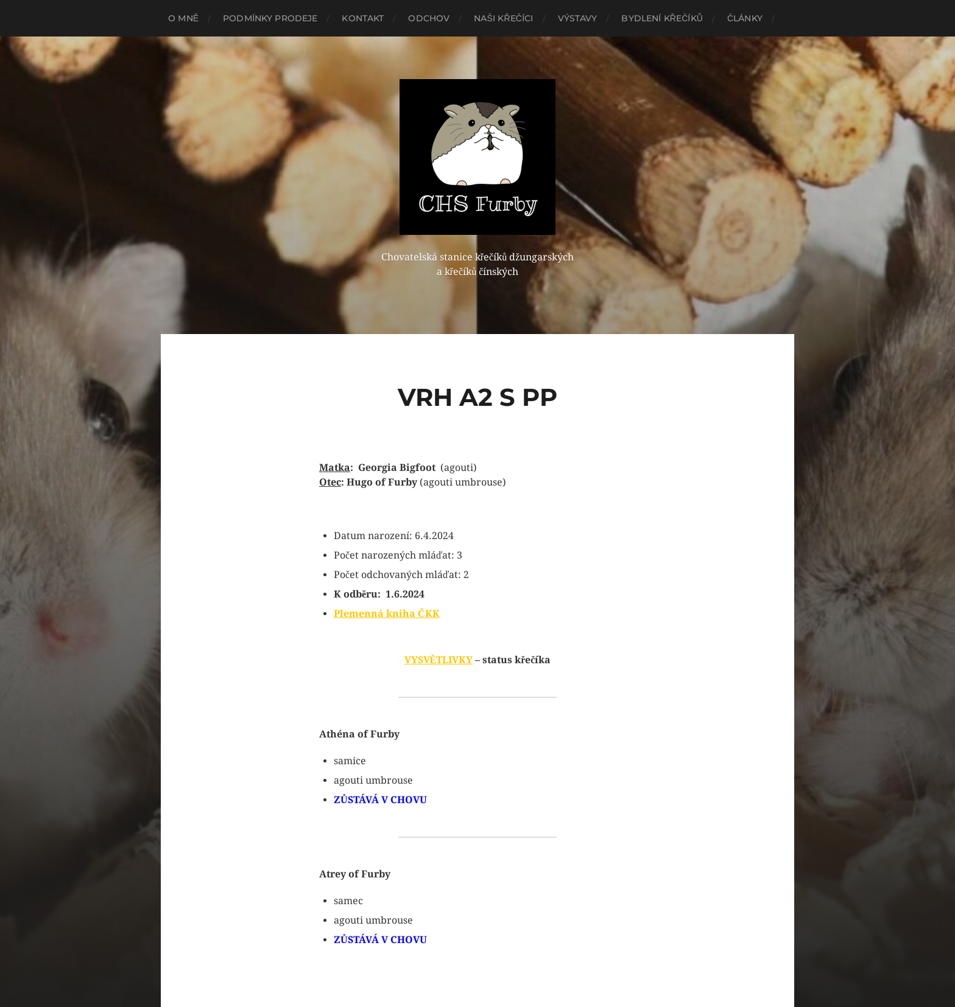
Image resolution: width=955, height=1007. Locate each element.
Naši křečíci (503, 18)
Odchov (428, 18)
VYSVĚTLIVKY (438, 660)
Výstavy (577, 18)
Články (745, 18)
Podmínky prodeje (270, 18)
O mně (183, 18)
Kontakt (363, 18)
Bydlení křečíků (661, 18)
